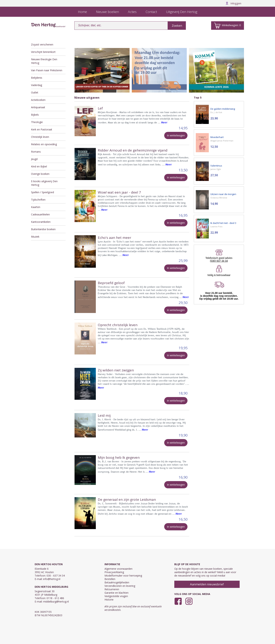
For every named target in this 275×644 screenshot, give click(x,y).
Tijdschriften (38, 199)
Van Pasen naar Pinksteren (46, 70)
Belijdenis (36, 77)
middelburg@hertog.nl (56, 601)
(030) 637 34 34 (219, 260)
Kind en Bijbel (39, 166)
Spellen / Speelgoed (42, 192)
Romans (36, 151)
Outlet (34, 92)
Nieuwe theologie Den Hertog (44, 61)
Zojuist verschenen (42, 44)
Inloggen (233, 3)
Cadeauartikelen (40, 214)
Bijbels (35, 114)
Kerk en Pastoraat (41, 129)
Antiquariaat (38, 107)
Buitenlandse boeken (43, 229)
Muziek (35, 236)
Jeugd (34, 159)
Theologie (37, 122)
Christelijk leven (40, 137)
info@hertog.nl (51, 579)
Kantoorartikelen (41, 222)
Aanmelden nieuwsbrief (207, 584)
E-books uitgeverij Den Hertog (44, 183)
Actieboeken (38, 100)
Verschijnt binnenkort (43, 52)
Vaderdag (36, 85)
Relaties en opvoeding (44, 144)
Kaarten (35, 207)
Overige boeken (40, 174)
